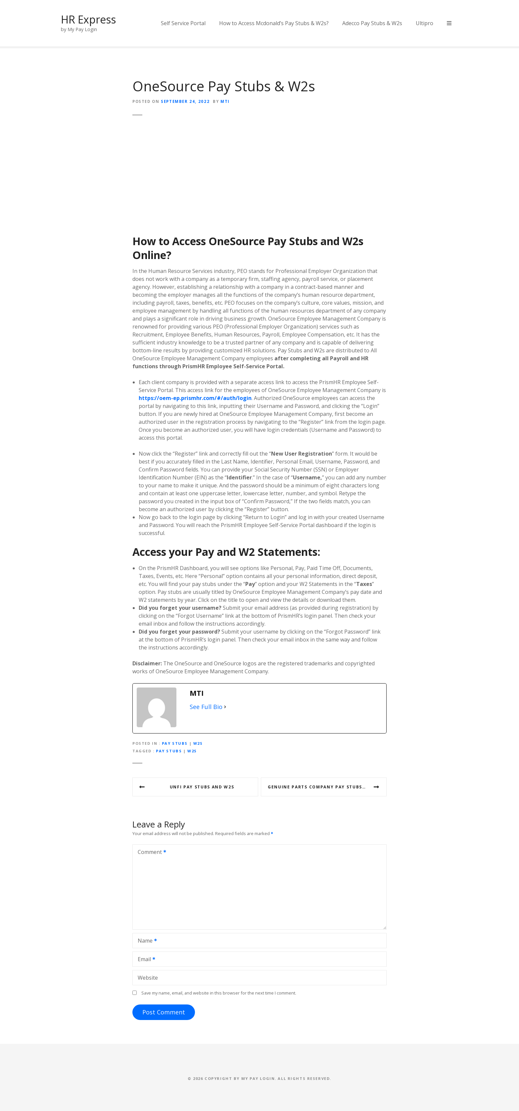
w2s (192, 750)
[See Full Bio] (225, 706)
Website (148, 977)
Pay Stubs (292, 241)
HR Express (88, 19)
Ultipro (424, 23)
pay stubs (169, 750)
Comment (150, 852)
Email (144, 959)
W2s (352, 241)
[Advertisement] (259, 177)
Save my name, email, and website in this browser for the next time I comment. (218, 993)
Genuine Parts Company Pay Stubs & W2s (323, 787)
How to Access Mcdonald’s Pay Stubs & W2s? (274, 23)
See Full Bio (206, 707)
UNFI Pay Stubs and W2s (202, 787)
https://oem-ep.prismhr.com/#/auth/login (195, 398)
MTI (225, 101)
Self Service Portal (183, 23)
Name (145, 941)
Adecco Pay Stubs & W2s (372, 23)
